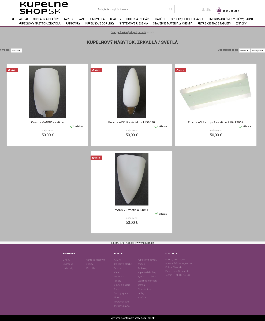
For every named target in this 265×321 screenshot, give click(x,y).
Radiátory (73, 23)
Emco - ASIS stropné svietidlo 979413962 (215, 122)
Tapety (68, 19)
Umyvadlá (97, 19)
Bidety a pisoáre (138, 19)
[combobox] (244, 50)
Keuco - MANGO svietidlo (47, 122)
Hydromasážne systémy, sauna (231, 19)
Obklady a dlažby (46, 19)
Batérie (160, 19)
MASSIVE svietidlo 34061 (131, 210)
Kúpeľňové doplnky (99, 23)
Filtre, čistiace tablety (214, 23)
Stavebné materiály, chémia (172, 23)
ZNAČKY (241, 23)
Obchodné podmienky (68, 266)
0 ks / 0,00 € (231, 11)
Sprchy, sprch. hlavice (187, 19)
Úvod (113, 32)
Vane (82, 19)
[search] (171, 9)
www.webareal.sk (145, 318)
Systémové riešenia (133, 23)
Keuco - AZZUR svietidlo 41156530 (131, 122)
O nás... (66, 259)
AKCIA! (23, 19)
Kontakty (90, 268)
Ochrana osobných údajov (95, 261)
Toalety (115, 19)
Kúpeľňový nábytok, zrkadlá (39, 23)
